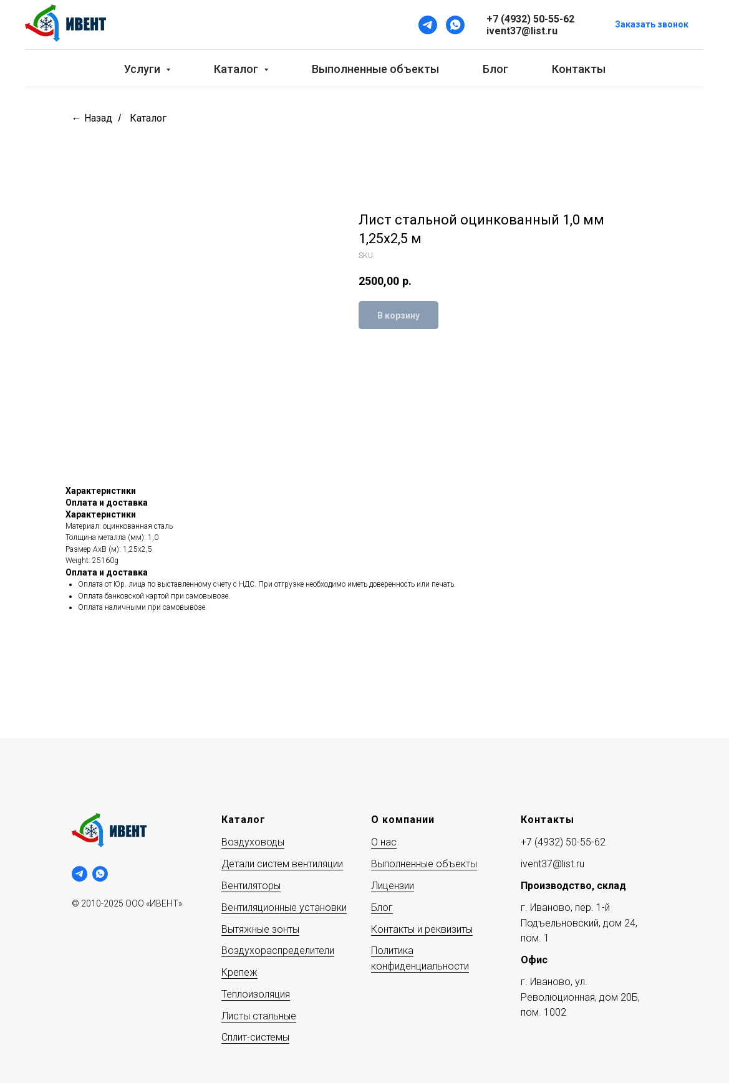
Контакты (579, 68)
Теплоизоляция (255, 994)
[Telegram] (427, 25)
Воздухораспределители (277, 950)
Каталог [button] (237, 68)
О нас (384, 842)
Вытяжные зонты (260, 929)
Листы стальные (258, 1016)
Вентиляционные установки (284, 907)
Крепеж (239, 972)
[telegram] (79, 874)
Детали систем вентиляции (282, 864)
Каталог (148, 118)
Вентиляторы (251, 886)
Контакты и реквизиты (422, 929)
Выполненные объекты (375, 68)
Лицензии (392, 886)
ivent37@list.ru (552, 864)
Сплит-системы (255, 1037)
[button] (651, 25)
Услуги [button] (143, 68)
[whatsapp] (100, 874)
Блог (495, 68)
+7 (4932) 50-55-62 (563, 842)
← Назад (92, 118)
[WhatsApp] (455, 25)
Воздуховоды (252, 842)
